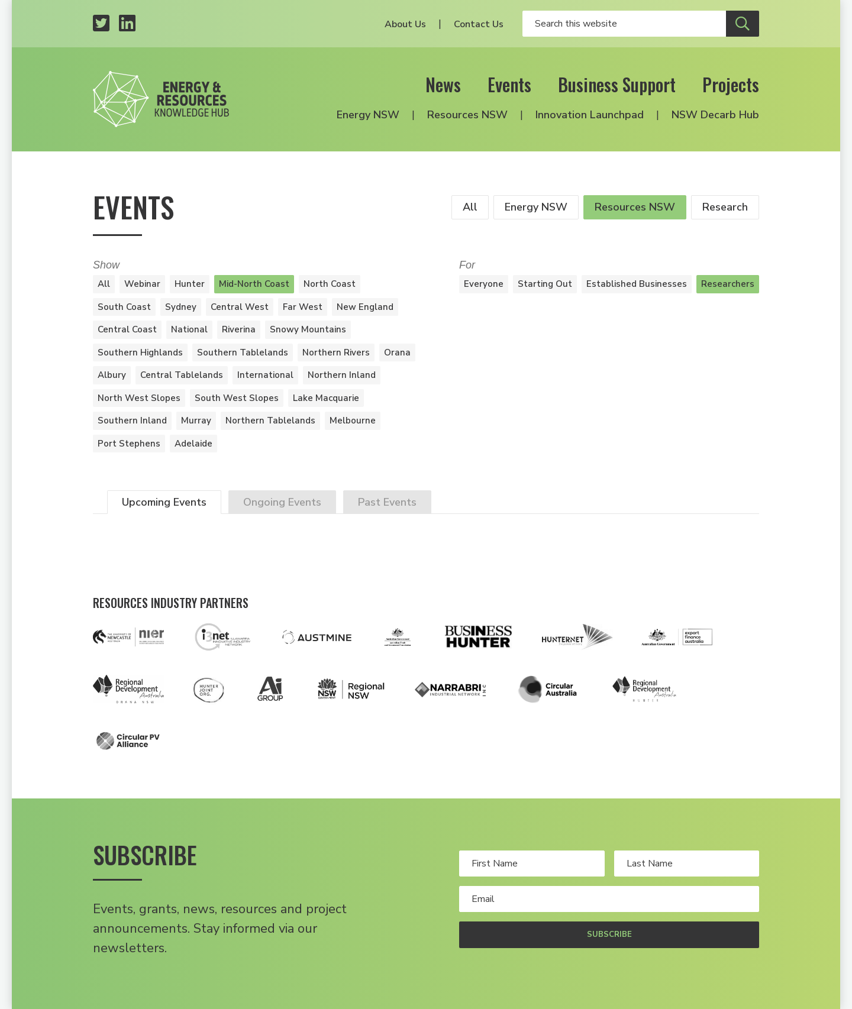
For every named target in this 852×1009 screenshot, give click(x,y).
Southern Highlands (140, 352)
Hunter (190, 284)
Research (725, 207)
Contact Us (479, 24)
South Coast (124, 307)
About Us (405, 24)
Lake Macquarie (326, 398)
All (470, 207)
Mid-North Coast (254, 284)
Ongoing (282, 502)
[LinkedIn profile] (127, 24)
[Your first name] (532, 863)
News (443, 84)
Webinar (142, 284)
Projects (730, 84)
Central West (240, 307)
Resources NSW (467, 115)
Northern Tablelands (270, 420)
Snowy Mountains (308, 329)
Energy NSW (368, 115)
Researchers (727, 284)
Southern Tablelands (242, 352)
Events (509, 84)
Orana (397, 352)
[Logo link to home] (161, 99)
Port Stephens (129, 443)
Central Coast (127, 329)
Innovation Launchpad (589, 115)
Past (387, 502)
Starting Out (545, 284)
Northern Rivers (336, 352)
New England (365, 307)
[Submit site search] (742, 24)
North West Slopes (139, 398)
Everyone (484, 284)
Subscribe (609, 934)
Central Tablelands (181, 375)
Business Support (617, 84)
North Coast (330, 284)
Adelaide (193, 443)
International (265, 375)
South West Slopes (237, 398)
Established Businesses (636, 284)
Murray (196, 420)
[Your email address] (609, 899)
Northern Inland (342, 375)
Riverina (239, 329)
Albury (112, 375)
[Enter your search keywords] (624, 24)
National (189, 329)
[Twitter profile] (101, 24)
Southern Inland (132, 420)
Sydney (180, 307)
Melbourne (353, 420)
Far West (302, 307)
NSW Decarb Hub (715, 115)
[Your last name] (687, 863)
